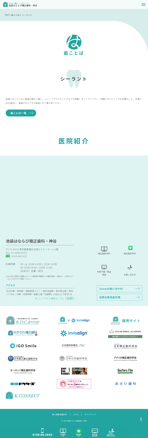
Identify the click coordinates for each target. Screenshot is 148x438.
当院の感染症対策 (109, 303)
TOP (7, 15)
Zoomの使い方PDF (111, 295)
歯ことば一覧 (18, 113)
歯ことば (15, 15)
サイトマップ (90, 414)
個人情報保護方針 (59, 414)
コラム (76, 414)
